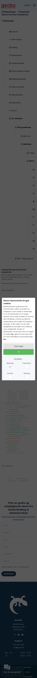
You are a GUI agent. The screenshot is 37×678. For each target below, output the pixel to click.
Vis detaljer (18, 359)
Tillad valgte (18, 346)
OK (19, 352)
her (12, 334)
